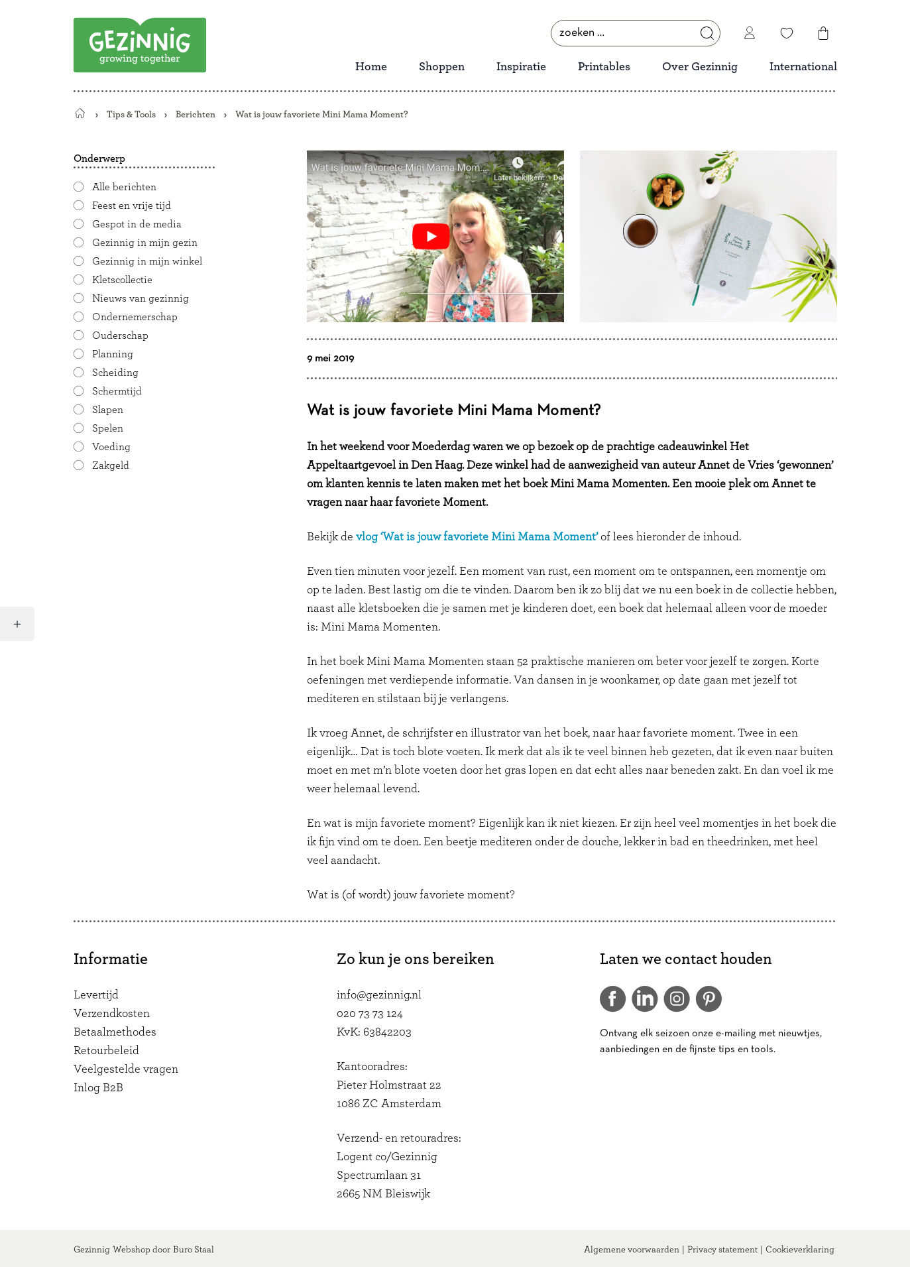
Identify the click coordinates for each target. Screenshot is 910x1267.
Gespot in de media (137, 224)
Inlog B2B (98, 1088)
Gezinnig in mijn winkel (147, 261)
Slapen (107, 409)
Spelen (107, 428)
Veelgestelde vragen (126, 1069)
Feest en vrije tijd (131, 205)
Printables (604, 67)
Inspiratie (521, 67)
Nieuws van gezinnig (140, 298)
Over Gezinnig (700, 67)
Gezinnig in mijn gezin (145, 242)
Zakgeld (110, 465)
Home (371, 67)
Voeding (111, 447)
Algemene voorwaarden (631, 1249)
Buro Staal (193, 1249)
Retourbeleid (106, 1051)
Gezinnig (92, 1249)
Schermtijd (117, 391)
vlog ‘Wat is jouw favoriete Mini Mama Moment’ (478, 537)
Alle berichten (124, 187)
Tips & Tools (131, 114)
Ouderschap (120, 335)
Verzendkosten (112, 1014)
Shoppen (442, 67)
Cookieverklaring (800, 1249)
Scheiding (115, 372)
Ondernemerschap (135, 317)
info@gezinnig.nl (379, 995)
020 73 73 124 (370, 1014)
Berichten (195, 114)
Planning (112, 354)
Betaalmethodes (115, 1032)
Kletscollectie (122, 279)
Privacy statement (722, 1249)
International (803, 67)
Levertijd (96, 995)
